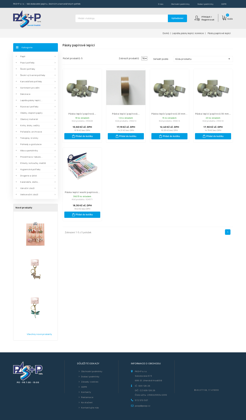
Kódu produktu (203, 59)
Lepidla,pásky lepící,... (31, 100)
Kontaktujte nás (90, 407)
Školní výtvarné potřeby (32, 75)
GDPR (224, 4)
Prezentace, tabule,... (31, 156)
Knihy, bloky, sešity (30, 125)
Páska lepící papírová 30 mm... (213, 113)
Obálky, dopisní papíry (31, 112)
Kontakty (86, 392)
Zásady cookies (89, 381)
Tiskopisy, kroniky (29, 138)
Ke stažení (87, 402)
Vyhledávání (177, 18)
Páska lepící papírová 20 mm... (169, 113)
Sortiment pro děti (30, 87)
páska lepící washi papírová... (82, 192)
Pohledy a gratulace (31, 144)
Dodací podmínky (206, 4)
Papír (23, 56)
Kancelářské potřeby (31, 81)
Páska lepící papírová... (82, 113)
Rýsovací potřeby (29, 106)
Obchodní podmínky (180, 4)
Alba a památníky (29, 150)
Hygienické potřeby (30, 169)
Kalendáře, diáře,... (30, 181)
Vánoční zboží (27, 188)
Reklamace (87, 397)
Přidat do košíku (82, 136)
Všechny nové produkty (39, 334)
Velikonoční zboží (29, 194)
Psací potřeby (27, 62)
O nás (160, 4)
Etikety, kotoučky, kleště (33, 163)
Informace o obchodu (146, 363)
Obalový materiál (29, 119)
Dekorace (25, 94)
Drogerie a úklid (28, 175)
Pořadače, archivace (31, 131)
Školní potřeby (27, 68)
